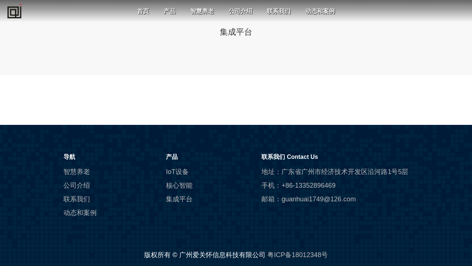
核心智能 (179, 185)
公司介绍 (240, 11)
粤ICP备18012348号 (297, 255)
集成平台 (179, 199)
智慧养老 (202, 11)
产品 (170, 11)
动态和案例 (320, 11)
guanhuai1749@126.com (318, 199)
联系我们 (279, 11)
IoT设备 (177, 171)
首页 (143, 11)
